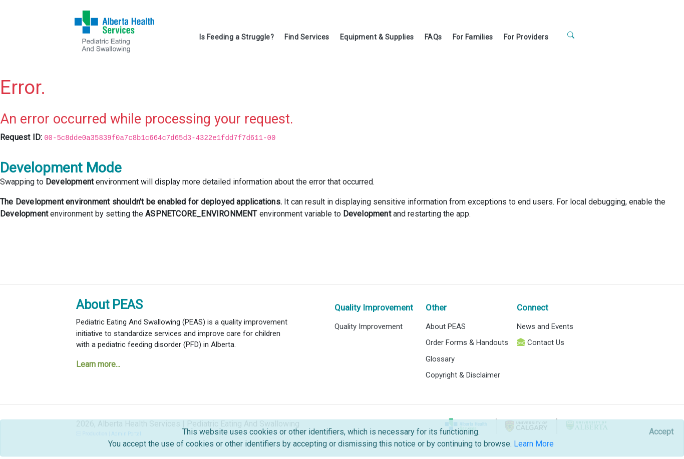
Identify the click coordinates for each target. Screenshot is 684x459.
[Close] (661, 432)
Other (436, 307)
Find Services (306, 37)
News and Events (545, 326)
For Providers (526, 37)
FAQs (433, 37)
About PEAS (109, 305)
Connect (532, 307)
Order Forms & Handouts (467, 342)
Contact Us (545, 342)
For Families (473, 37)
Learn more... (98, 364)
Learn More (534, 443)
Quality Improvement (373, 307)
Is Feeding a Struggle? (236, 37)
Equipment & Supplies (377, 37)
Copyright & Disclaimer (463, 375)
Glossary (440, 359)
